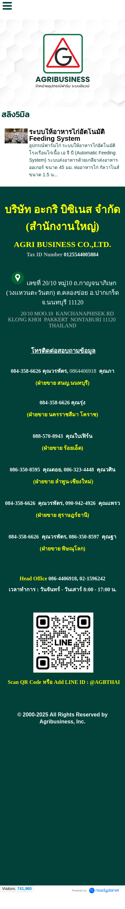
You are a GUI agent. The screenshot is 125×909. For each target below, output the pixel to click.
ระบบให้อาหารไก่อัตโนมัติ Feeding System (67, 135)
